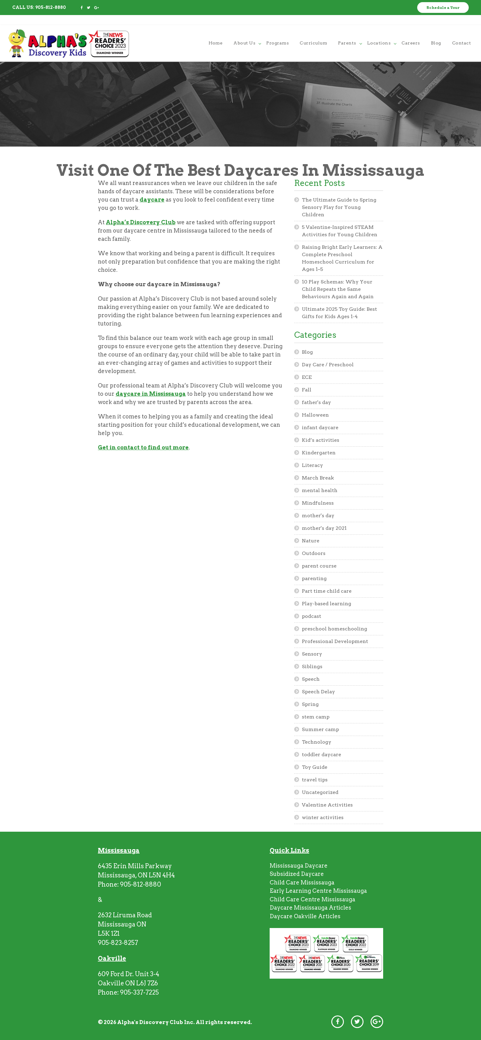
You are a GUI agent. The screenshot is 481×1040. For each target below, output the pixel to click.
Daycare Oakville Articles (305, 916)
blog (436, 32)
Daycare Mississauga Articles (310, 907)
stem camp (315, 717)
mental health (319, 490)
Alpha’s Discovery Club (140, 222)
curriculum (313, 32)
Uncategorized (320, 792)
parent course (319, 566)
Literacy (312, 465)
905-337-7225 (139, 992)
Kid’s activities (320, 440)
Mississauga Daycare (299, 865)
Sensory (312, 654)
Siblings (312, 666)
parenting (314, 578)
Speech (311, 679)
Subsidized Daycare (297, 874)
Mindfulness (318, 503)
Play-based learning (326, 604)
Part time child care (327, 591)
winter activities (323, 817)
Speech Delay (318, 692)
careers (411, 32)
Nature (310, 541)
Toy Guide (314, 767)
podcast (311, 616)
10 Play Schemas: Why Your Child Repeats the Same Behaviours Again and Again (338, 289)
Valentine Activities (327, 805)
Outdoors (313, 553)
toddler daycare (321, 754)
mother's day (318, 515)
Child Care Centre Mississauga (312, 899)
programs (277, 32)
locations (379, 32)
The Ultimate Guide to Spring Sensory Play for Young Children (339, 207)
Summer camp (320, 729)
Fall (306, 390)
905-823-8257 (118, 942)
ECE (307, 377)
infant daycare (320, 427)
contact (461, 32)
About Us (244, 32)
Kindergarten (319, 453)
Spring (310, 704)
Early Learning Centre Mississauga (318, 891)
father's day (316, 402)
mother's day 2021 (324, 528)
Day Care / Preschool (328, 365)
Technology (316, 742)
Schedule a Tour (443, 7)
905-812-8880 (50, 7)
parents (347, 32)
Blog (307, 352)
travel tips (315, 780)
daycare (152, 199)
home (215, 32)
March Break (318, 478)
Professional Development (335, 641)
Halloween (315, 415)
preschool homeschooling (334, 629)
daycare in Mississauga (151, 394)
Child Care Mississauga (302, 882)
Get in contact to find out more (143, 447)
